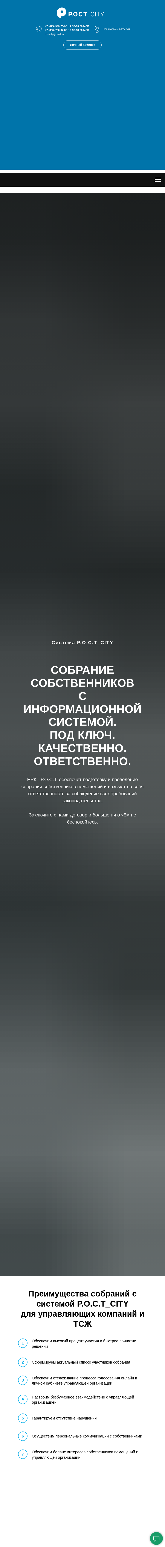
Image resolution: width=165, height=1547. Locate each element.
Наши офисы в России (116, 29)
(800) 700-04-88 (58, 30)
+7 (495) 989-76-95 (56, 26)
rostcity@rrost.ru (54, 34)
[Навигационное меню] (158, 180)
